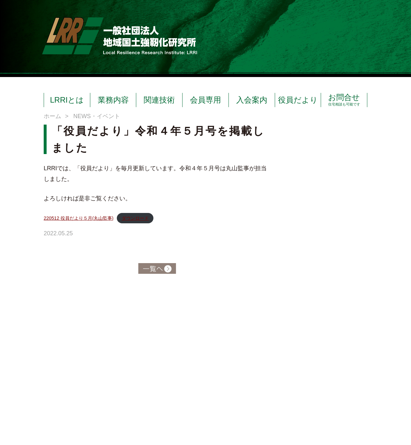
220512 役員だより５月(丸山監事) (79, 218)
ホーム (52, 116)
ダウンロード (135, 218)
